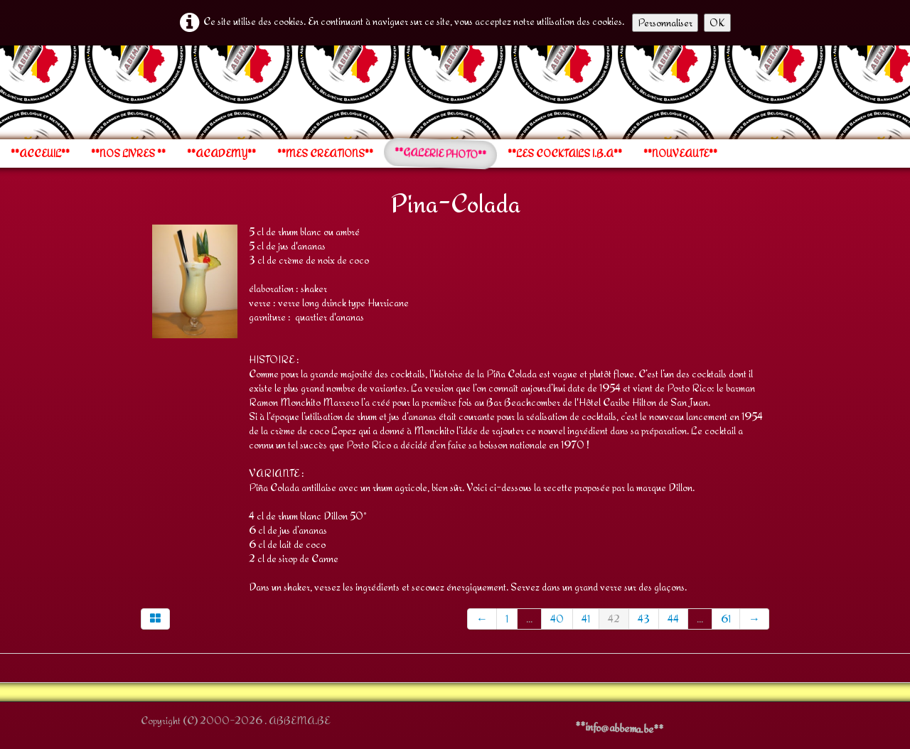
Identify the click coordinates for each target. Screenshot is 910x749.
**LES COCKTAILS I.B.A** (565, 153)
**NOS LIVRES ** (128, 153)
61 (726, 618)
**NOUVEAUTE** (680, 153)
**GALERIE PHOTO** (441, 153)
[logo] (140, 90)
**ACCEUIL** (40, 153)
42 (614, 618)
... (529, 618)
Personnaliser (665, 22)
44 (673, 618)
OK (717, 22)
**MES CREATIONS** (325, 153)
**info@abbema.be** (619, 727)
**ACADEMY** (221, 153)
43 (644, 618)
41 (586, 618)
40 (557, 618)
